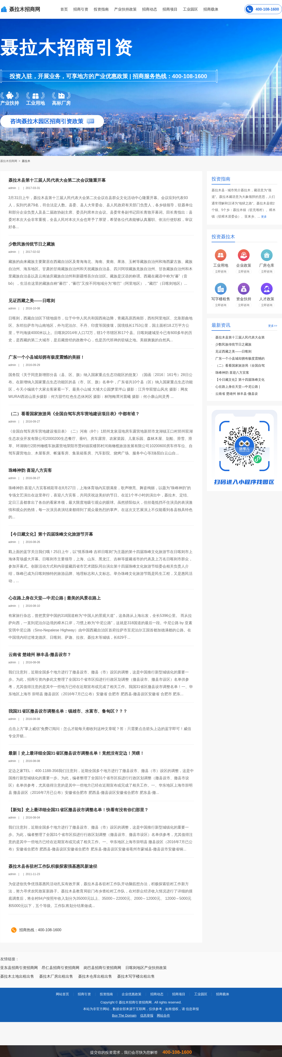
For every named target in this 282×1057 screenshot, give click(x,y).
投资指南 (101, 9)
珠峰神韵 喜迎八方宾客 (30, 470)
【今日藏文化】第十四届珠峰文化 (240, 379)
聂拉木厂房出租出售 (56, 976)
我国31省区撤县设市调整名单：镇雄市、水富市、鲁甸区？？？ (67, 711)
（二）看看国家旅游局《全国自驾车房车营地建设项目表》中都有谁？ (73, 413)
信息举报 (146, 1015)
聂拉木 (26, 161)
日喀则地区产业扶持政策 (146, 968)
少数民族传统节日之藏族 (31, 244)
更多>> (272, 325)
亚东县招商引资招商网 (19, 968)
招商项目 (170, 9)
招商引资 (80, 9)
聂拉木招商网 (9, 161)
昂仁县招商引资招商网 (60, 968)
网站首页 (62, 994)
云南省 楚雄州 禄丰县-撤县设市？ (39, 654)
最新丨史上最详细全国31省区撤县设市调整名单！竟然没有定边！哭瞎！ (76, 753)
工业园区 (190, 9)
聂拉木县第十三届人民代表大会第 (240, 337)
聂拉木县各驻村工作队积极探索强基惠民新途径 (52, 866)
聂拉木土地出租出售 (17, 976)
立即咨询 (220, 271)
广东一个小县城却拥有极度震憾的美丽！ (46, 357)
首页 (64, 9)
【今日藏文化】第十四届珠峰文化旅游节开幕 (50, 534)
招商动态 (149, 9)
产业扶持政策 (125, 9)
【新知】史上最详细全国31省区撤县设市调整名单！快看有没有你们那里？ (78, 809)
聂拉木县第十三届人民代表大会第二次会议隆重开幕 (57, 180)
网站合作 (163, 1015)
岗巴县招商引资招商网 (102, 968)
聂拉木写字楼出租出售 (136, 976)
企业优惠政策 (131, 994)
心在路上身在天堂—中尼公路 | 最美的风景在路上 (54, 598)
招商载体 (222, 994)
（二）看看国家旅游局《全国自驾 (240, 365)
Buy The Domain (124, 1015)
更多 (264, 216)
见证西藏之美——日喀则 (31, 300)
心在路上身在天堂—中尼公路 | (237, 386)
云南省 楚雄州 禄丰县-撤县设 (236, 394)
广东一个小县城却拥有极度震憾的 (240, 358)
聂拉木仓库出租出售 (95, 976)
